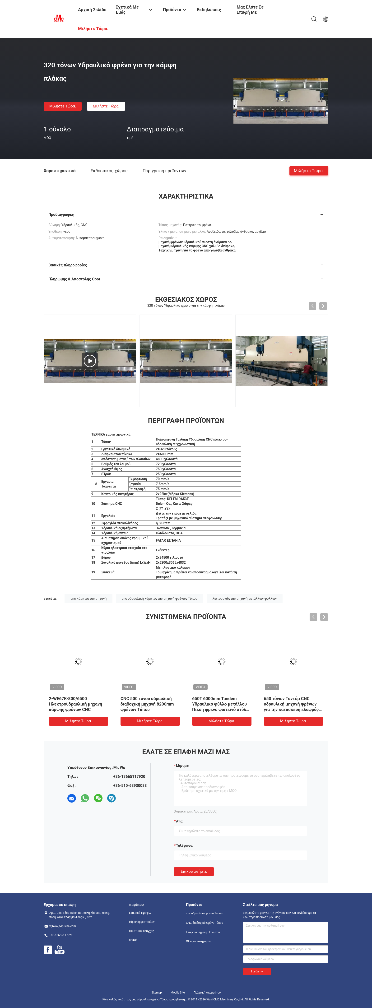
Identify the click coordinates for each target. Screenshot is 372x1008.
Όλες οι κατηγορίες (198, 941)
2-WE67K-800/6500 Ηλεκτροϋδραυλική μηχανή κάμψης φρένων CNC (75, 704)
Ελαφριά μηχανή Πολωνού (203, 932)
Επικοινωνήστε (194, 871)
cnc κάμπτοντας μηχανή (88, 598)
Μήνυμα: (182, 766)
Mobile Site (178, 992)
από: (179, 821)
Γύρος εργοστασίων (141, 922)
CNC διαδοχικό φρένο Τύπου (204, 922)
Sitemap (156, 992)
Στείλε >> (257, 971)
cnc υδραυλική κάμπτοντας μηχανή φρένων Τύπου (159, 598)
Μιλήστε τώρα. (62, 106)
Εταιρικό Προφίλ (140, 913)
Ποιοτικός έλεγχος (141, 931)
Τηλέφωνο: (184, 845)
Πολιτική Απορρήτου (207, 992)
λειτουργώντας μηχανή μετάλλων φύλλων (245, 598)
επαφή (133, 940)
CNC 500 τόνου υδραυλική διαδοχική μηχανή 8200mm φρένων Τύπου (147, 704)
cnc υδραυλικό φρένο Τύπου (204, 913)
